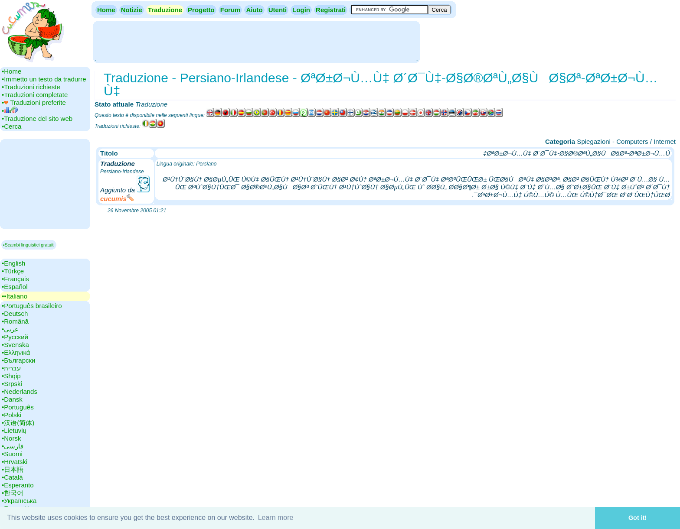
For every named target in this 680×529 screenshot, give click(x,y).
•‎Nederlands (19, 391)
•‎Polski (11, 415)
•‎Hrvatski (14, 461)
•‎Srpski (12, 383)
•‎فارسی (12, 446)
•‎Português (18, 407)
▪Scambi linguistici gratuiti (29, 244)
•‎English (13, 263)
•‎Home (11, 71)
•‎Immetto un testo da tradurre (44, 79)
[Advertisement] (256, 41)
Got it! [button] (637, 517)
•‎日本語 (12, 469)
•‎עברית (11, 368)
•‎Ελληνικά (16, 352)
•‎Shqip (11, 376)
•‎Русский (15, 337)
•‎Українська (19, 500)
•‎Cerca (11, 126)
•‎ (10, 110)
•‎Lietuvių (14, 430)
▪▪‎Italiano (14, 296)
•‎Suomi (12, 454)
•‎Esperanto (18, 485)
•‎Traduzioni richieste (31, 87)
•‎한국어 (12, 493)
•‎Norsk (11, 438)
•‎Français (15, 278)
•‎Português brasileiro (32, 305)
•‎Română (15, 321)
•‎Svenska (15, 344)
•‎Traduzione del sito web (37, 118)
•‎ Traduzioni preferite (34, 102)
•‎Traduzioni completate (35, 94)
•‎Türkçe (13, 271)
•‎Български (19, 360)
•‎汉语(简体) (18, 422)
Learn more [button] (276, 517)
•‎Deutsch (15, 313)
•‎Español (14, 286)
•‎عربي (10, 329)
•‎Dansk (12, 399)
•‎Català (12, 477)
